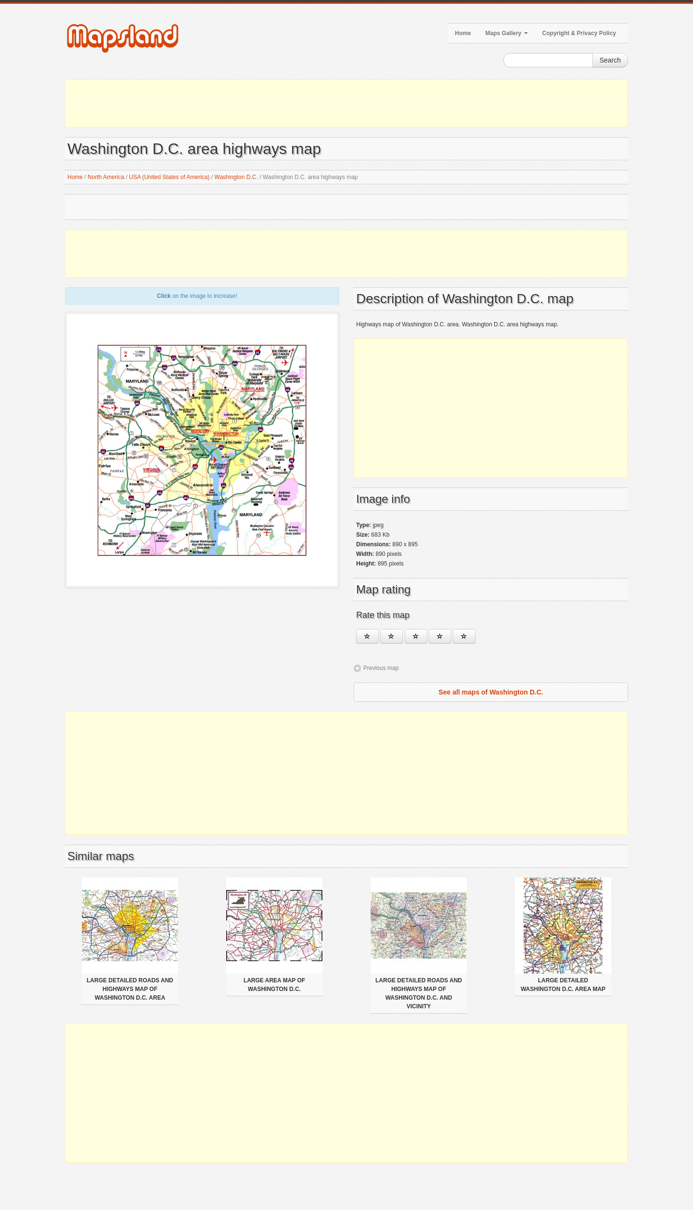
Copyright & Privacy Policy (579, 33)
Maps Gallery (507, 33)
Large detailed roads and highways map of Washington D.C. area (130, 989)
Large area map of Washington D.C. (274, 984)
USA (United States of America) (169, 177)
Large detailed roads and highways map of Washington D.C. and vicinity (418, 993)
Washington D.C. (236, 177)
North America (106, 177)
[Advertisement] (346, 103)
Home (463, 33)
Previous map (380, 668)
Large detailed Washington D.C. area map (563, 984)
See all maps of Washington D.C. (490, 692)
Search (610, 60)
